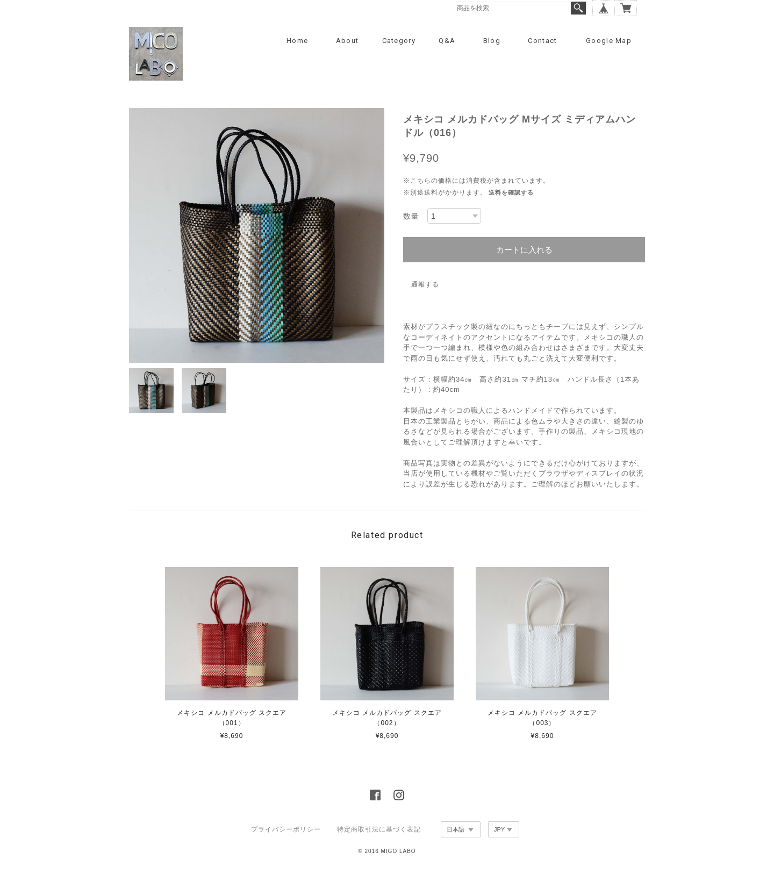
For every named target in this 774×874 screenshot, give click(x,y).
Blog (491, 41)
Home (297, 41)
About (347, 41)
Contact (542, 41)
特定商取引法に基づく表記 (379, 829)
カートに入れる (524, 249)
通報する (425, 284)
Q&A (447, 41)
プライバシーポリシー (286, 829)
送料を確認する (511, 192)
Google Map (609, 41)
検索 (578, 8)
